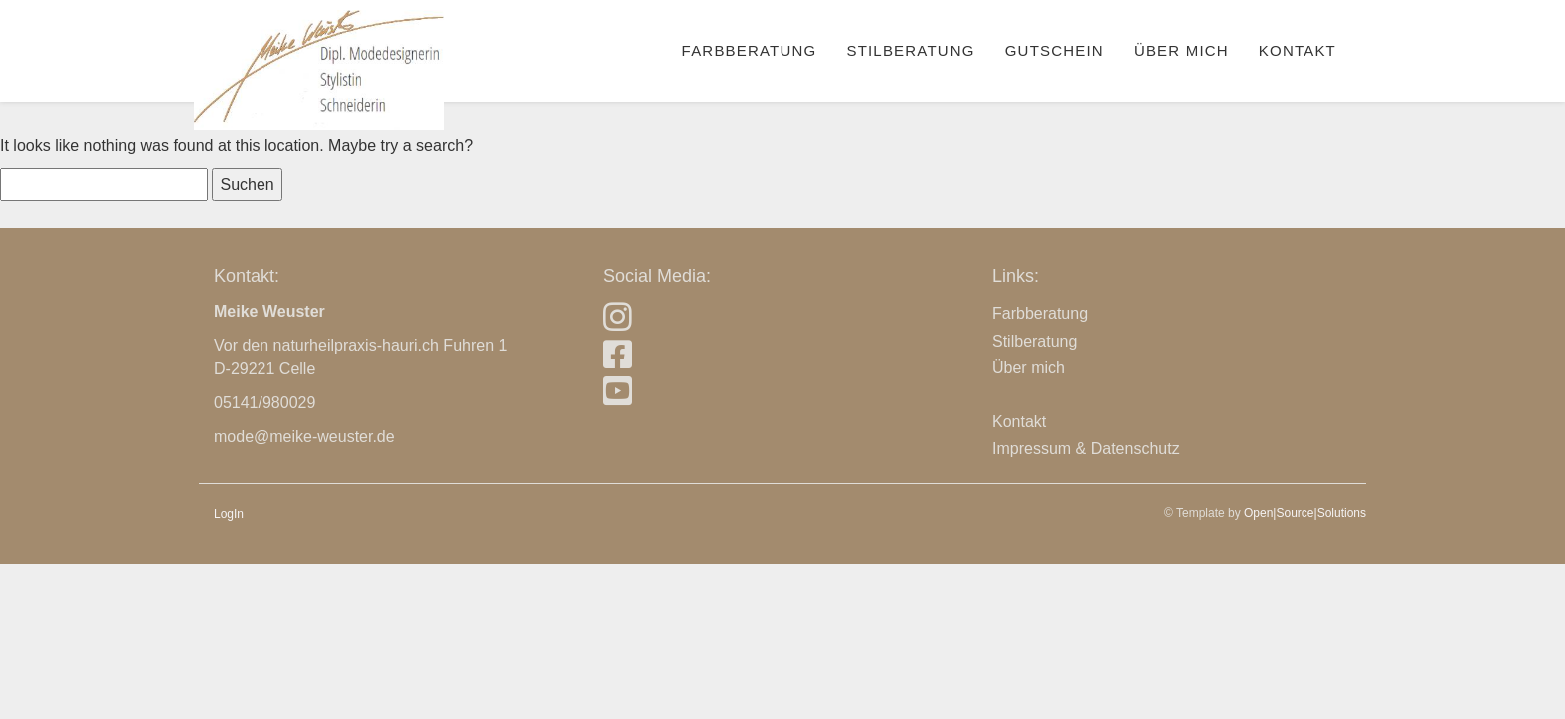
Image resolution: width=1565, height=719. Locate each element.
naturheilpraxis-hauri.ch (356, 345)
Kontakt (1297, 50)
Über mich (1181, 50)
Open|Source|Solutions (1305, 513)
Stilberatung (910, 50)
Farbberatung (749, 50)
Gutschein (1054, 50)
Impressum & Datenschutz (1086, 448)
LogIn (229, 514)
